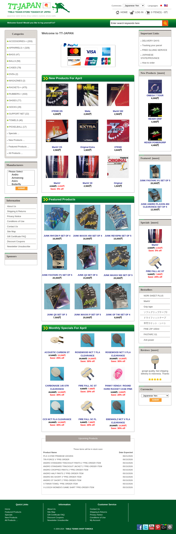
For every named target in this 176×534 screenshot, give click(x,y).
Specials (8, 515)
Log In (139, 12)
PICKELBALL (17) (17, 126)
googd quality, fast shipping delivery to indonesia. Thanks (155, 371)
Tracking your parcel (151, 45)
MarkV (57, 183)
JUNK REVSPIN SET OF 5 (118, 235)
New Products (11, 517)
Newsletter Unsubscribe (18, 246)
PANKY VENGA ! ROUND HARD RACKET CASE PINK (118, 387)
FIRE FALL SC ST (88, 385)
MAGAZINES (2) (16, 80)
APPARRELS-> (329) (18, 47)
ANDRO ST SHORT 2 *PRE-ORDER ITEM (62, 480)
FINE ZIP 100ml (151, 329)
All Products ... (15, 153)
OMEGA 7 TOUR (155, 94)
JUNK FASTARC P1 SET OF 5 (57, 275)
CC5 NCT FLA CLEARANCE (57, 419)
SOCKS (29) (14, 107)
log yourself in (47, 23)
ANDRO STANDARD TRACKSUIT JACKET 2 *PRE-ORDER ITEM (72, 466)
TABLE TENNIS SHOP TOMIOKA (79, 529)
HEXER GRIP (155, 117)
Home (124, 12)
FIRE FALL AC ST (155, 270)
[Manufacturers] (21, 178)
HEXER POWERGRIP (155, 141)
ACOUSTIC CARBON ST (57, 352)
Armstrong (21, 178)
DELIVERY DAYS (150, 40)
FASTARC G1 (150, 334)
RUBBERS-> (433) (17, 94)
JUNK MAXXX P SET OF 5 (87, 314)
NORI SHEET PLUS (153, 295)
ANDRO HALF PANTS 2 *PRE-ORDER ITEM (63, 473)
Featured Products (13, 512)
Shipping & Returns (16, 211)
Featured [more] (150, 158)
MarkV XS (57, 147)
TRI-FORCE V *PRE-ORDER (56, 459)
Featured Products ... (18, 146)
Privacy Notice (14, 216)
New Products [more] (153, 73)
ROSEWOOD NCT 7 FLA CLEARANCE (87, 354)
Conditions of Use (15, 221)
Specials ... (13, 133)
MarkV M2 (118, 111)
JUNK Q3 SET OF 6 (88, 275)
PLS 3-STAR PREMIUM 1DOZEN (58, 456)
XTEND (118, 147)
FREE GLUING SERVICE (154, 50)
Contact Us (12, 226)
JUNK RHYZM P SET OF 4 (57, 235)
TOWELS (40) (15, 120)
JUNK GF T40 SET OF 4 (118, 314)
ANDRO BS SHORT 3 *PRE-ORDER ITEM (62, 477)
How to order (148, 62)
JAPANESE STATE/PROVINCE (150, 56)
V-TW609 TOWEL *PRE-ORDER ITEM (60, 484)
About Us (11, 206)
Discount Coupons (16, 241)
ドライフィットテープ (155, 317)
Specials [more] (149, 222)
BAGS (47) (13, 54)
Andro (21, 174)
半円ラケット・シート (155, 323)
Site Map (11, 231)
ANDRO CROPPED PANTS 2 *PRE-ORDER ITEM (65, 470)
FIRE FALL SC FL (88, 419)
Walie (87, 111)
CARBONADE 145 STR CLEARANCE (57, 387)
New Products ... (16, 140)
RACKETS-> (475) (17, 87)
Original (118, 183)
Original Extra (87, 147)
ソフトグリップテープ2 (155, 312)
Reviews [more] (149, 350)
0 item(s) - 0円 (159, 12)
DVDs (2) (12, 74)
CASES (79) (14, 67)
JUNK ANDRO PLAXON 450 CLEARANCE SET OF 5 (155, 204)
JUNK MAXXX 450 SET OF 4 (87, 235)
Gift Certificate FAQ (16, 236)
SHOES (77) (14, 100)
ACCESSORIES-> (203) (19, 41)
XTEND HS (57, 111)
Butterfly (21, 184)
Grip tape (148, 306)
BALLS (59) (13, 61)
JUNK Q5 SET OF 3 (57, 314)
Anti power (149, 340)
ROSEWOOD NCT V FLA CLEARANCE (118, 354)
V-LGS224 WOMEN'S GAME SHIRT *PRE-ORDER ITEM (68, 487)
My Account (95, 520)
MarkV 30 (87, 183)
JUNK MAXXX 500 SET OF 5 (118, 275)
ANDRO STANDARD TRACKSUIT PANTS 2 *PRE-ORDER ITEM (72, 463)
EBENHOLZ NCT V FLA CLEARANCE (118, 421)
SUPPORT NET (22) (18, 113)
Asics (21, 181)
